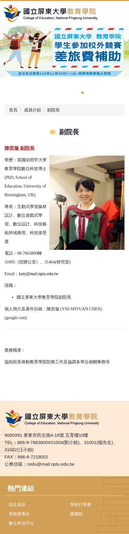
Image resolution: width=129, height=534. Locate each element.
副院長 (53, 109)
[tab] (82, 92)
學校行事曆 (80, 504)
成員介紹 (32, 109)
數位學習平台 (21, 523)
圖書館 (76, 513)
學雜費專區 (19, 513)
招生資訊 (17, 504)
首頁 (13, 109)
